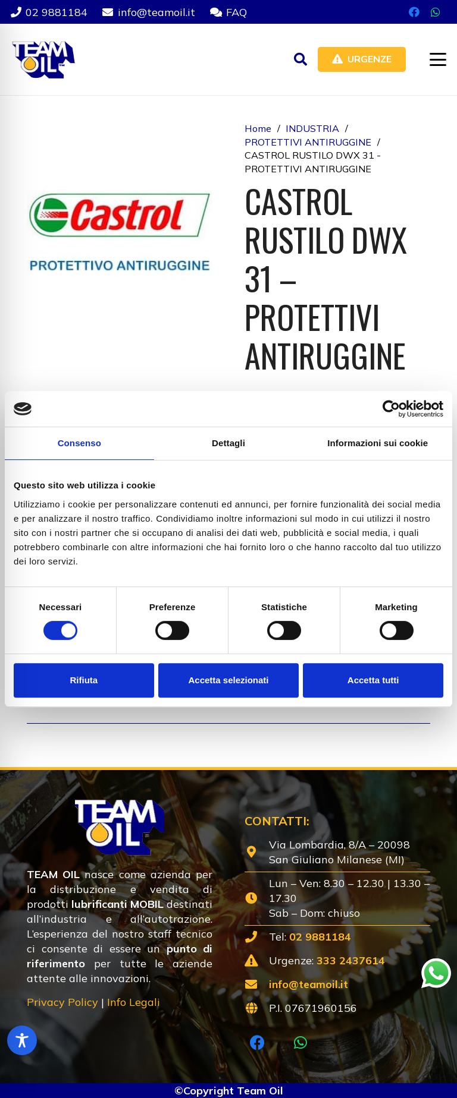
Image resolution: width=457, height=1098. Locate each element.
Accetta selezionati (228, 680)
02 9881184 (320, 937)
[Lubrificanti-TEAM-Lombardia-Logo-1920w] (43, 59)
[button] (300, 59)
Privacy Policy (62, 1002)
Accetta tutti (373, 680)
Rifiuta (84, 680)
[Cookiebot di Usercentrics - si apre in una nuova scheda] (391, 409)
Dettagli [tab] (228, 443)
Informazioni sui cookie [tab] (377, 443)
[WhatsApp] (435, 12)
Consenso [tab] (79, 443)
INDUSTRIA (312, 128)
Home (258, 128)
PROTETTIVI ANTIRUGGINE (308, 142)
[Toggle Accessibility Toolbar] (22, 1040)
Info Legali (133, 1002)
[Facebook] (414, 12)
